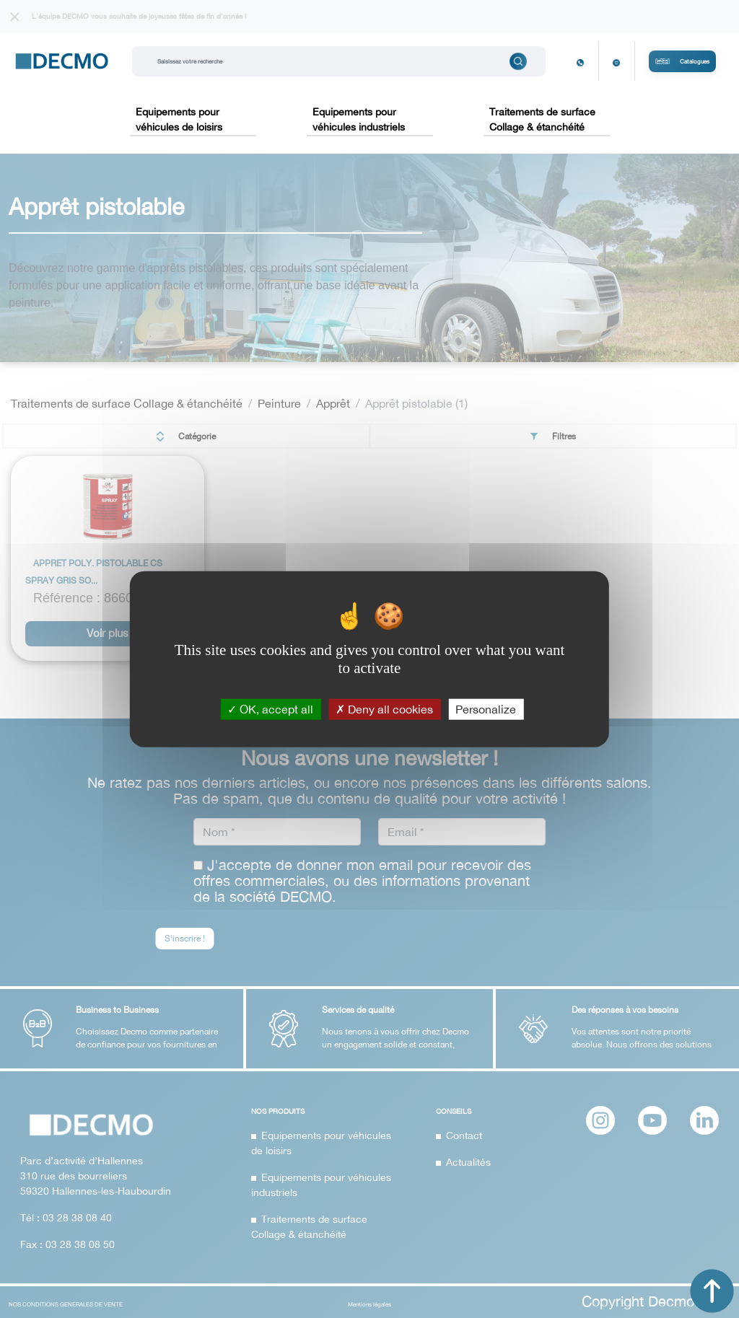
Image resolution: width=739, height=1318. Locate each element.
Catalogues (682, 61)
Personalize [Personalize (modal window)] (485, 709)
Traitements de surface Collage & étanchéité (542, 119)
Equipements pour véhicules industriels (358, 119)
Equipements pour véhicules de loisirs (179, 119)
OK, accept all (270, 709)
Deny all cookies (384, 709)
